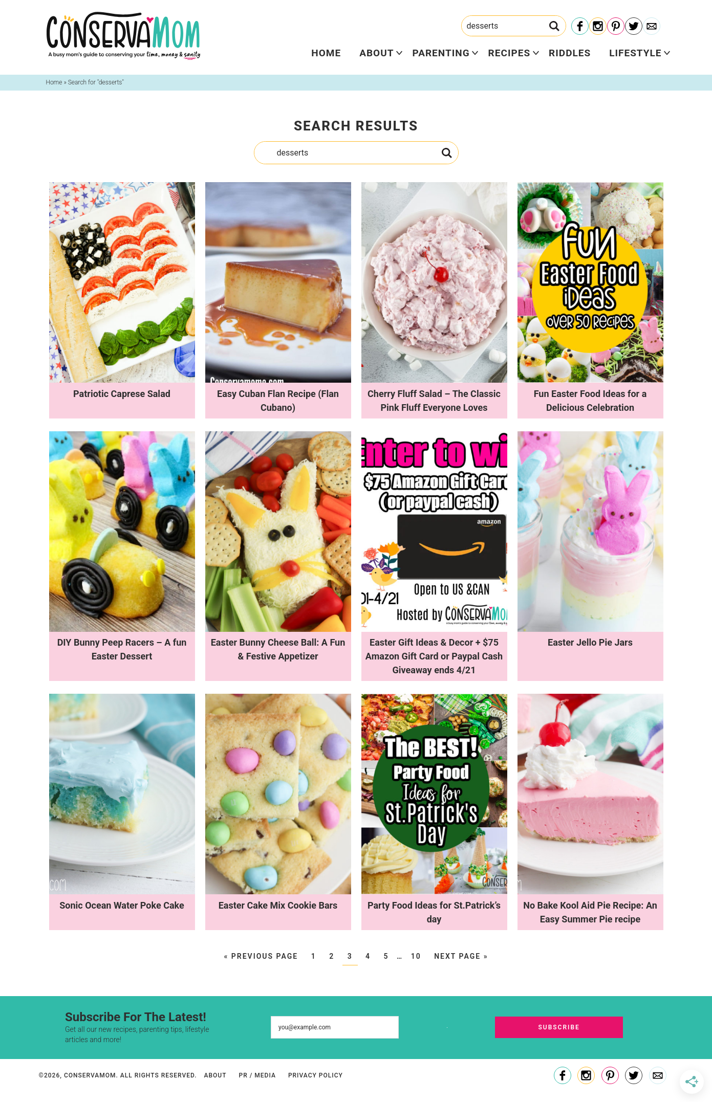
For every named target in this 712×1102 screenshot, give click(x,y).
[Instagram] (598, 26)
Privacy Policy (315, 1075)
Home (326, 53)
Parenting (440, 53)
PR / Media (257, 1075)
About (376, 53)
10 (416, 956)
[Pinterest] (616, 26)
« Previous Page (261, 956)
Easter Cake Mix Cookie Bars (278, 905)
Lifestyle (635, 53)
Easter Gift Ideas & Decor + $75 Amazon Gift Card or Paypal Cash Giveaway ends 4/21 (434, 656)
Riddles (570, 53)
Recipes (509, 53)
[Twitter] (633, 26)
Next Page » (461, 956)
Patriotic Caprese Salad (121, 393)
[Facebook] (580, 26)
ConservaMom (123, 35)
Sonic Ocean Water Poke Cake (121, 905)
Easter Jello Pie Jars (590, 642)
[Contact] (651, 26)
